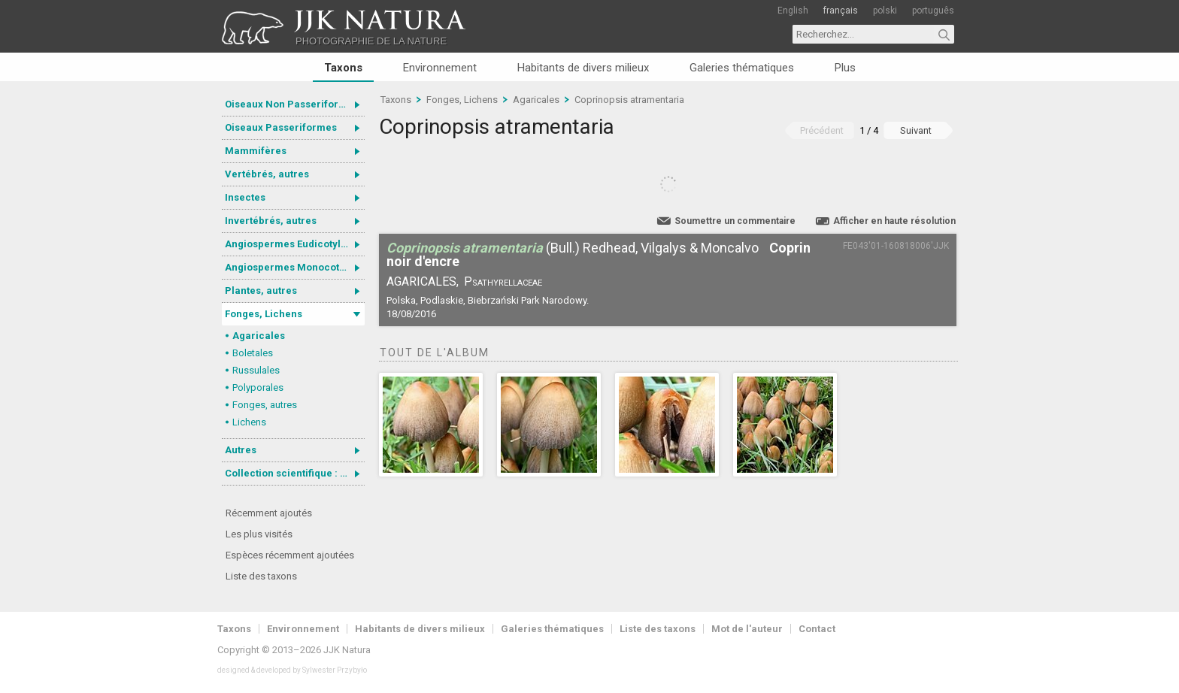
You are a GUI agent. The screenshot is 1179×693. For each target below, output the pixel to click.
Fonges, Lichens (263, 313)
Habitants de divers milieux (583, 67)
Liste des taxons (261, 576)
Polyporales (257, 387)
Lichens (249, 422)
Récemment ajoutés (269, 513)
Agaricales (258, 335)
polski (885, 10)
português (933, 10)
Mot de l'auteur (747, 628)
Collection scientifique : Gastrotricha (295, 473)
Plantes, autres (261, 290)
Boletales (252, 353)
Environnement (440, 67)
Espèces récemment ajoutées (290, 555)
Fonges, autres (264, 404)
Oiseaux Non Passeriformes (292, 104)
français (840, 10)
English (792, 10)
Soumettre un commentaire (735, 220)
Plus (845, 67)
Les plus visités (259, 534)
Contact (817, 628)
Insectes (245, 197)
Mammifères (255, 150)
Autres (240, 449)
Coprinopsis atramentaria (629, 99)
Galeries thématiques (742, 67)
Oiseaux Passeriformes (281, 127)
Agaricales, (422, 281)
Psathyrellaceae (503, 281)
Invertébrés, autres (271, 220)
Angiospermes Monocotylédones (295, 267)
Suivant (916, 130)
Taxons (343, 67)
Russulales (256, 370)
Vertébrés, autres (267, 174)
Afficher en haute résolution (894, 220)
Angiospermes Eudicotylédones (295, 244)
